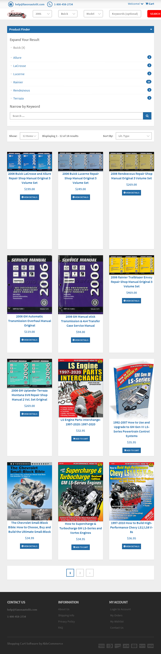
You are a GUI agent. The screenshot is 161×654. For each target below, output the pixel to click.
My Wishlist (117, 621)
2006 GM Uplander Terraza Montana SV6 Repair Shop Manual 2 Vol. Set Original (29, 394)
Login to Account (120, 609)
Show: (13, 136)
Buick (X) (19, 47)
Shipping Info (66, 615)
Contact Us (116, 627)
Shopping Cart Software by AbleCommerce (35, 643)
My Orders (116, 615)
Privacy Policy (66, 621)
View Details (29, 197)
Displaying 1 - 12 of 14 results (60, 136)
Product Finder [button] (19, 29)
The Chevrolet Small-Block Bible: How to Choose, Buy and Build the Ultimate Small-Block (29, 527)
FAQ (60, 627)
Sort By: (108, 136)
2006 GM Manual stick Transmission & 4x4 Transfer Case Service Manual (80, 321)
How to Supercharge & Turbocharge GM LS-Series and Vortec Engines (80, 528)
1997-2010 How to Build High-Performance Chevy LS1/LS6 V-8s (131, 527)
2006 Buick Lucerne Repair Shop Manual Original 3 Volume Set (80, 178)
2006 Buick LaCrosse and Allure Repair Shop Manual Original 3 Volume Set (29, 178)
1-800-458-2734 (63, 4)
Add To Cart (80, 438)
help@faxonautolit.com (29, 4)
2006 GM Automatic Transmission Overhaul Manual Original (29, 320)
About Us (63, 609)
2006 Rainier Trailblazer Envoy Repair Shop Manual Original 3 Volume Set (131, 281)
